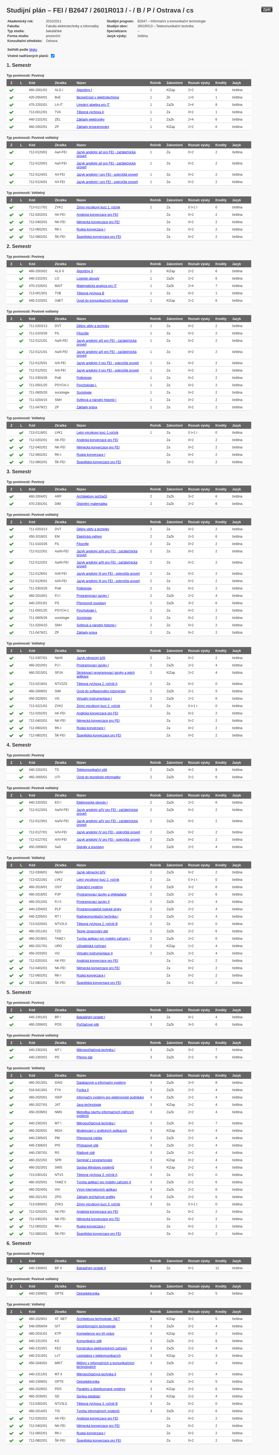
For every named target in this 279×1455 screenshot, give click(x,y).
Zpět (267, 9)
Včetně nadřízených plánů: (28, 56)
